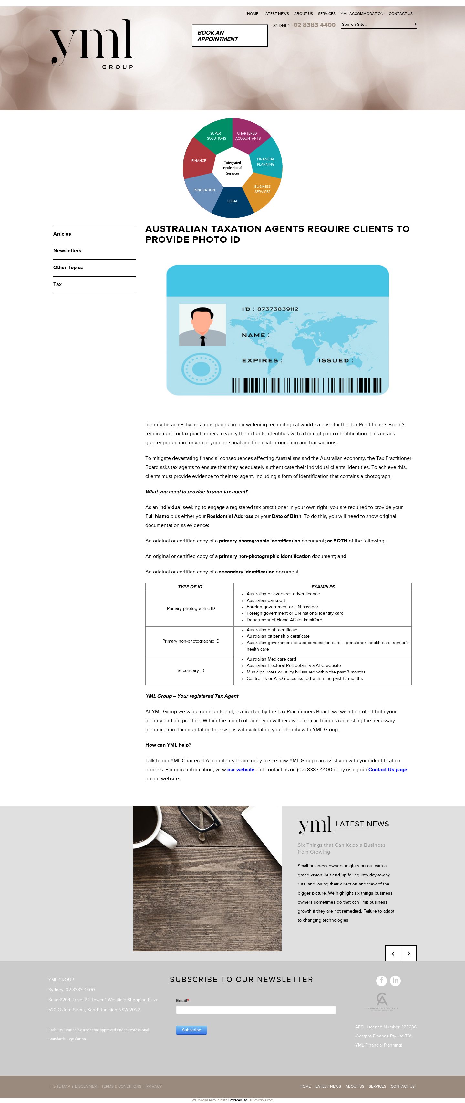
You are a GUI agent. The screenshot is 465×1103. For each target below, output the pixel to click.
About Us (303, 14)
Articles (62, 234)
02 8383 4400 (315, 25)
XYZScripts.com (262, 1100)
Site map (61, 1087)
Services (327, 14)
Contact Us (401, 14)
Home (252, 14)
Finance (198, 161)
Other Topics (68, 267)
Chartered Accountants (242, 136)
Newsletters (67, 251)
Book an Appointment (217, 36)
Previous (393, 953)
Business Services (262, 189)
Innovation (204, 190)
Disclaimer (86, 1087)
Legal (232, 201)
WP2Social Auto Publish (209, 1100)
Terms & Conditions (121, 1087)
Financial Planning (266, 161)
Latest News (276, 14)
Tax (57, 284)
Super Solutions (211, 136)
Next (409, 953)
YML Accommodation (362, 14)
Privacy (154, 1087)
